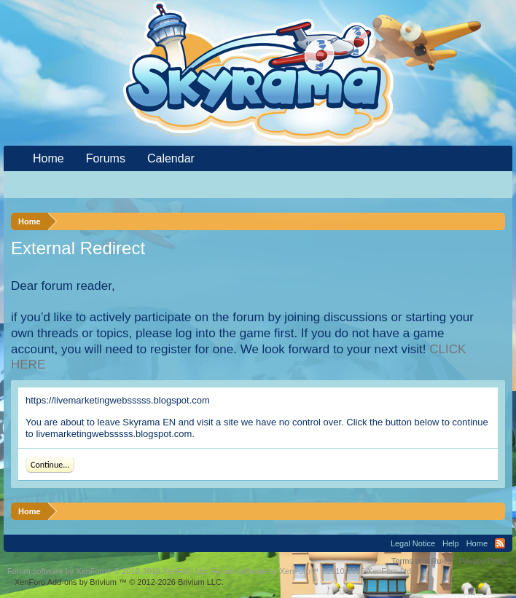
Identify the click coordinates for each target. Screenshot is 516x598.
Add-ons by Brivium (119, 582)
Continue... (50, 465)
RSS (500, 543)
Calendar (171, 158)
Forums (105, 158)
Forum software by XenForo (108, 571)
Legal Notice (413, 543)
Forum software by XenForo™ (312, 571)
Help (450, 543)
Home (48, 158)
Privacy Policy (484, 560)
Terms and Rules (421, 560)
